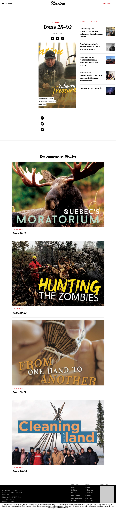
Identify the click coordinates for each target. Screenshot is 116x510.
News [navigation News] (73, 487)
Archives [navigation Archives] (88, 498)
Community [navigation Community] (75, 496)
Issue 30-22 (20, 312)
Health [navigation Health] (73, 501)
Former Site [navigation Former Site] (89, 501)
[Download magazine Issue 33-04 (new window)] (107, 496)
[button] (7, 3)
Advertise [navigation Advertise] (89, 493)
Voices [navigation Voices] (73, 493)
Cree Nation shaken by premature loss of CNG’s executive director (90, 47)
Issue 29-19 (19, 233)
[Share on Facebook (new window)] (52, 38)
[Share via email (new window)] (62, 38)
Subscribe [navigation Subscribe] (89, 490)
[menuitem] (107, 4)
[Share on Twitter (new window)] (57, 38)
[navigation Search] (113, 4)
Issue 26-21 (19, 392)
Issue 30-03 (20, 471)
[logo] (58, 5)
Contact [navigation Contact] (88, 496)
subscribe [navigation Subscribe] (107, 3)
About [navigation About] (87, 487)
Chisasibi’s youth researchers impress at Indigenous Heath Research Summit (91, 32)
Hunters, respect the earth (91, 88)
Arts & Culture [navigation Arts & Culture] (76, 498)
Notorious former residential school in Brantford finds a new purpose (89, 61)
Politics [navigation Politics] (74, 490)
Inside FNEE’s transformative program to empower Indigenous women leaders (91, 76)
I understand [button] (62, 508)
